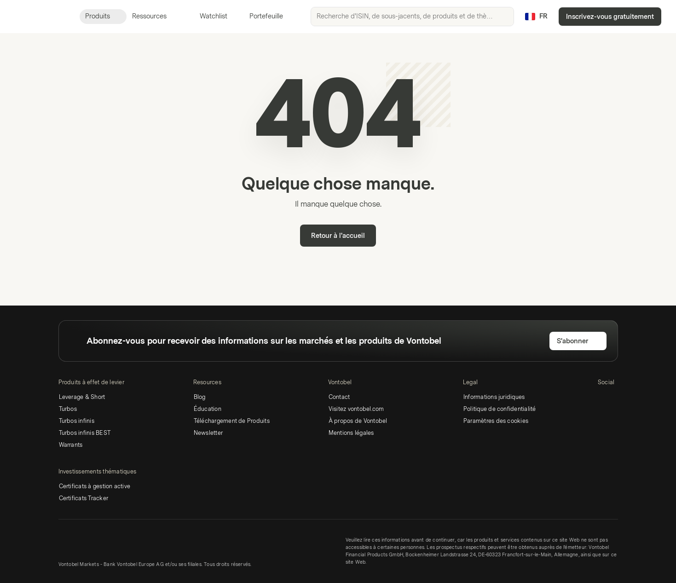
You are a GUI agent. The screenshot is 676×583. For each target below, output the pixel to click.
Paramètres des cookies (495, 421)
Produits (103, 16)
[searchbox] (412, 16)
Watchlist (208, 16)
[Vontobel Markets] (40, 16)
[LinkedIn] (603, 398)
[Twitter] (618, 398)
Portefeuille (260, 16)
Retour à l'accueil (338, 236)
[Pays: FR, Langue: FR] (536, 16)
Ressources (155, 16)
